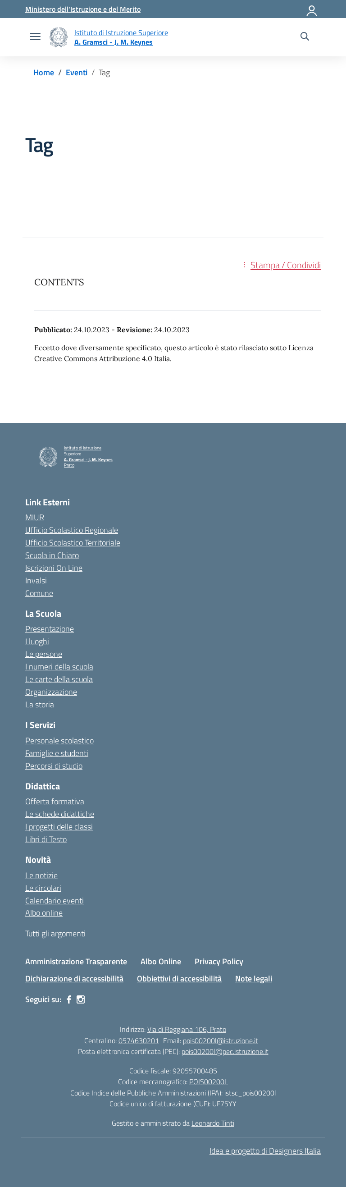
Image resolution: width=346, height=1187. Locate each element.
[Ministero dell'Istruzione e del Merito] (83, 9)
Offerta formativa (54, 801)
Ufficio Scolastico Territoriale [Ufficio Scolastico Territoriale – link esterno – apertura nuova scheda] (72, 542)
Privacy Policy (219, 961)
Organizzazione (51, 692)
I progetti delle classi (59, 826)
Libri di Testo (46, 839)
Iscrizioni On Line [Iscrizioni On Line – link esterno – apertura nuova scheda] (53, 568)
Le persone (43, 654)
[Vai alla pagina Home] (43, 72)
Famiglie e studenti (56, 753)
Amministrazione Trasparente (76, 961)
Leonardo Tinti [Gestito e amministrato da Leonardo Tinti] (212, 1123)
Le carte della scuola (59, 679)
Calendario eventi (54, 900)
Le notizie (41, 875)
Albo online (44, 913)
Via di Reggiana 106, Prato (186, 1029)
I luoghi (37, 641)
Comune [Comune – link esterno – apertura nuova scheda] (39, 593)
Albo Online (161, 961)
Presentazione (49, 629)
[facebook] (69, 999)
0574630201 (138, 1040)
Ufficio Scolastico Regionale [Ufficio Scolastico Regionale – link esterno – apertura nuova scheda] (71, 530)
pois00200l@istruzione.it (220, 1040)
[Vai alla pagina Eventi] (76, 72)
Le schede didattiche (59, 814)
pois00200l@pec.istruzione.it (225, 1051)
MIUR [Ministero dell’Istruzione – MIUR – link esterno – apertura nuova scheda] (34, 517)
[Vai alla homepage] (59, 37)
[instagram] (81, 999)
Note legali (253, 978)
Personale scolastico (59, 740)
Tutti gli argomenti (55, 933)
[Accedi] (312, 9)
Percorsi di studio (53, 766)
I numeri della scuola (59, 666)
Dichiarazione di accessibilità (74, 978)
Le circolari (43, 888)
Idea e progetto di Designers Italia (265, 1151)
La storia (39, 704)
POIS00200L (208, 1081)
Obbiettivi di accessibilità (179, 978)
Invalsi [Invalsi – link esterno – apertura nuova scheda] (36, 580)
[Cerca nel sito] (305, 37)
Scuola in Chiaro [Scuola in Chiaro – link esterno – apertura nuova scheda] (52, 555)
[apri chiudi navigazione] (35, 37)
